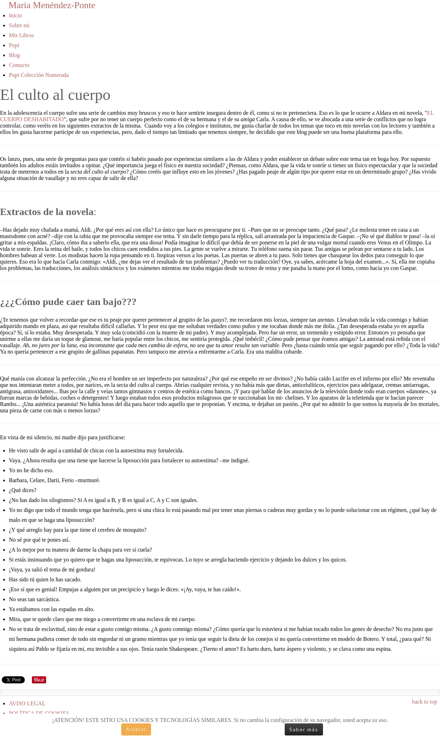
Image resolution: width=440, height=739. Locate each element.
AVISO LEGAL (27, 703)
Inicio (15, 15)
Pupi (14, 45)
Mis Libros (21, 35)
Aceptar (136, 729)
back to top (424, 702)
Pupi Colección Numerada (39, 75)
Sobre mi (19, 25)
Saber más (303, 729)
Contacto (19, 65)
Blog (14, 55)
